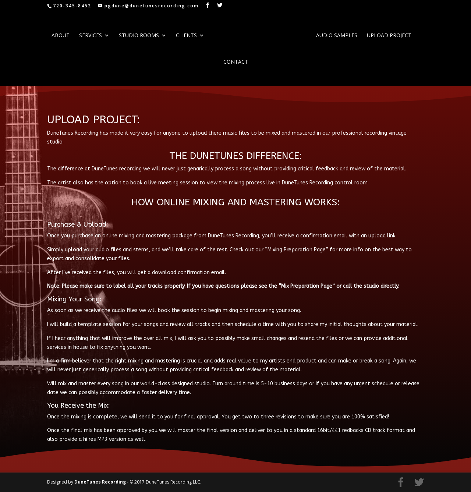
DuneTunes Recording (100, 482)
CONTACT (235, 62)
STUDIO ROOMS (139, 36)
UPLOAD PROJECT (389, 36)
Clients (186, 36)
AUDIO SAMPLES (336, 36)
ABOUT (61, 36)
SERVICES (90, 36)
